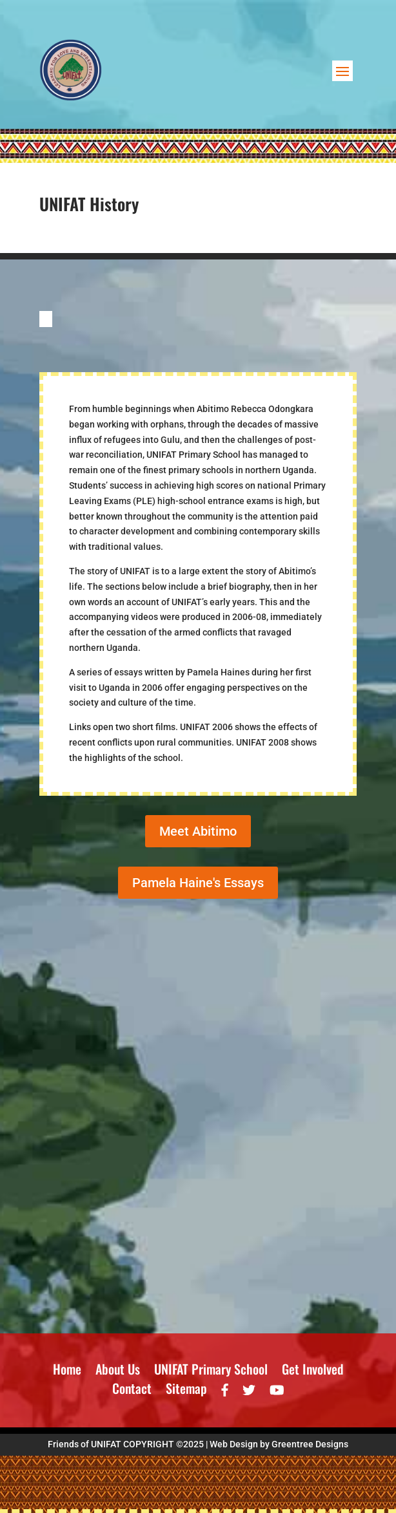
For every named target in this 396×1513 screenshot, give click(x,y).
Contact (132, 1391)
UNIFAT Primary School (211, 1371)
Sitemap (186, 1391)
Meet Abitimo (198, 831)
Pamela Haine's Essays (198, 882)
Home (67, 1371)
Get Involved (312, 1371)
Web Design (234, 1444)
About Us (117, 1371)
